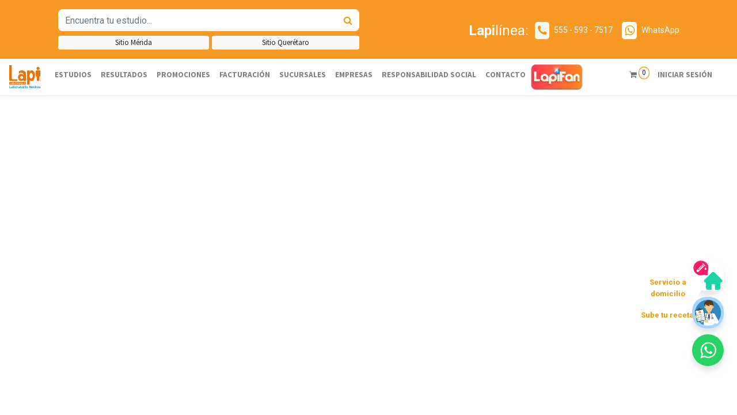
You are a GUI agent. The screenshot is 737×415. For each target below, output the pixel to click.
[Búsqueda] (348, 20)
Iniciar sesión (678, 75)
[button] (55, 178)
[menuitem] (73, 74)
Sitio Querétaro (285, 42)
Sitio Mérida (133, 42)
